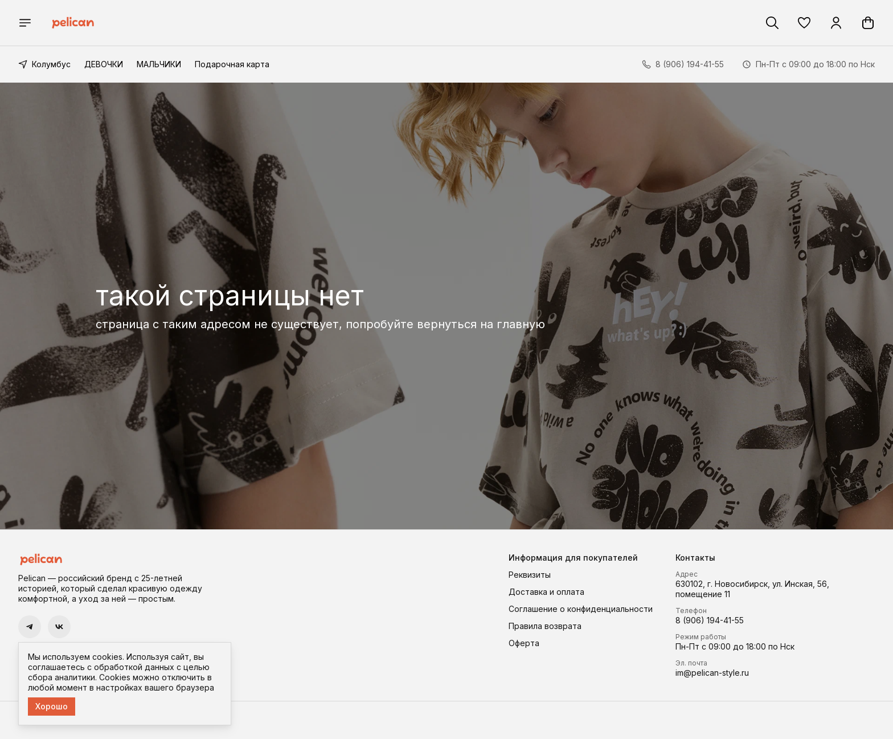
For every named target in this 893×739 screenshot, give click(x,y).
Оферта (524, 643)
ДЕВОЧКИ (103, 64)
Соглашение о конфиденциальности (581, 609)
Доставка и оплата (546, 592)
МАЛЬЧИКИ (159, 64)
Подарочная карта (232, 64)
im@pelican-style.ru (712, 672)
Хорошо (51, 706)
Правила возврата (545, 626)
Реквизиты (530, 574)
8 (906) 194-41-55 (709, 620)
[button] (804, 23)
